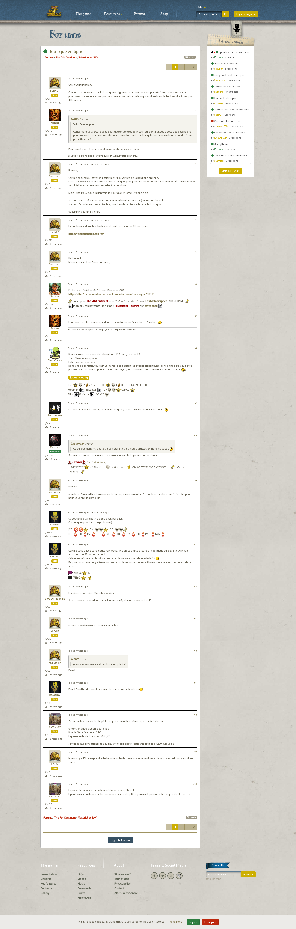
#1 (196, 78)
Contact (119, 888)
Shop (164, 14)
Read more (176, 921)
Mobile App (84, 897)
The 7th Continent (66, 57)
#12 (195, 512)
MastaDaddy (55, 360)
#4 (196, 220)
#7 (196, 316)
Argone (55, 123)
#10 (195, 435)
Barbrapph (55, 176)
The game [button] (85, 14)
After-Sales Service (126, 893)
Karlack (55, 556)
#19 (195, 752)
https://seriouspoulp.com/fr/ (86, 233)
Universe (46, 878)
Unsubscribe (213, 878)
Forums (139, 14)
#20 (195, 784)
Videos (82, 878)
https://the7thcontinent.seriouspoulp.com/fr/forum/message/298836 (111, 294)
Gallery (45, 893)
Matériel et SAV (88, 57)
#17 (195, 682)
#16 (195, 650)
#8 (196, 348)
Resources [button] (113, 14)
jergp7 (55, 232)
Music (81, 883)
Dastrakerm (55, 415)
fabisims (55, 524)
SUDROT (55, 91)
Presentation (49, 874)
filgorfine (55, 663)
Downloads (84, 888)
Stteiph (54, 296)
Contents (46, 888)
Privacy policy (122, 883)
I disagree (210, 922)
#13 (195, 544)
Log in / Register (246, 14)
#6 (196, 284)
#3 (196, 164)
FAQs (81, 874)
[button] (201, 7)
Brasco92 (54, 695)
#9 (196, 403)
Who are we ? (122, 874)
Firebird (55, 447)
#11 (195, 480)
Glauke (55, 631)
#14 (195, 586)
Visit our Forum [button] (230, 170)
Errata (81, 893)
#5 (196, 252)
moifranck (54, 492)
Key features (48, 883)
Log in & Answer (120, 840)
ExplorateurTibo (55, 599)
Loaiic (54, 764)
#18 (195, 715)
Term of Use (121, 878)
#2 (196, 110)
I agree (193, 922)
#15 (195, 618)
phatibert (55, 727)
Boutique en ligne (63, 51)
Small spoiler (79, 377)
